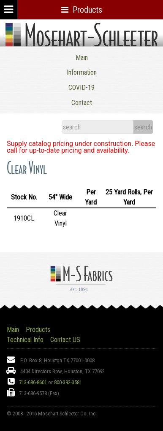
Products (38, 330)
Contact (81, 103)
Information (82, 72)
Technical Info (25, 340)
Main (82, 58)
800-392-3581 (68, 382)
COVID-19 (81, 88)
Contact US (65, 340)
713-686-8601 (33, 382)
